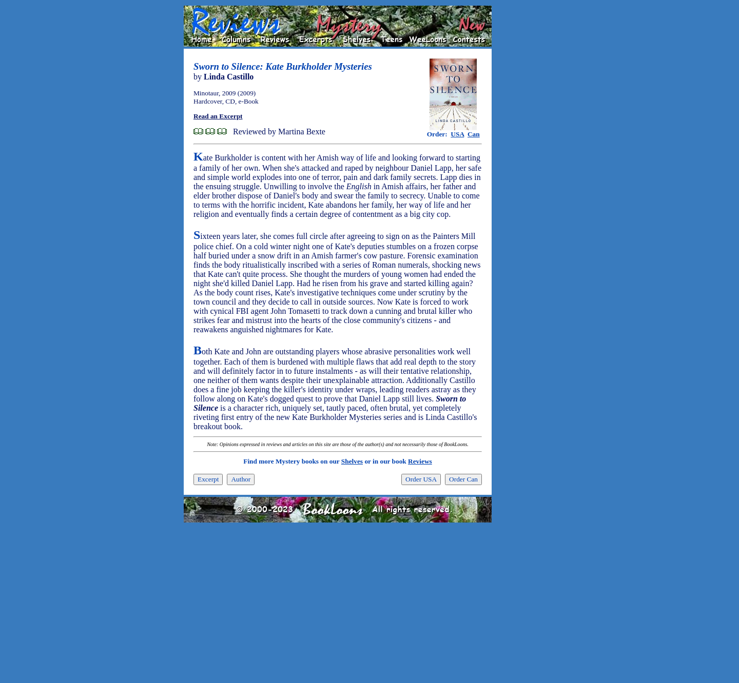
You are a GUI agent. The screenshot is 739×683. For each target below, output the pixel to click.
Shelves (352, 461)
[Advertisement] (524, 159)
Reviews (420, 461)
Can (474, 134)
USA (457, 134)
